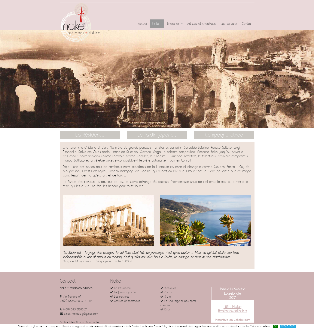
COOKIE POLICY (288, 326)
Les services (229, 23)
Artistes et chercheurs (201, 23)
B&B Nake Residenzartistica (232, 309)
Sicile (157, 23)
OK (275, 326)
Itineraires (175, 23)
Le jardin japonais (157, 135)
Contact (247, 23)
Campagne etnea (224, 135)
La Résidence (89, 135)
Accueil (142, 23)
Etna (165, 309)
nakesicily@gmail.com (85, 313)
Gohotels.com (241, 320)
